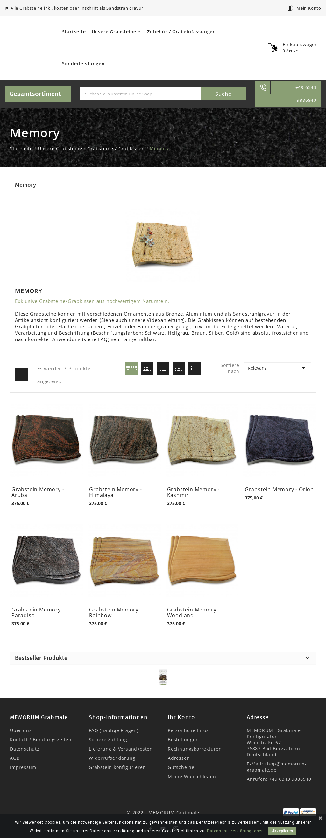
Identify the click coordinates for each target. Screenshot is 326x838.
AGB (14, 758)
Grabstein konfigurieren (117, 767)
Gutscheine (181, 767)
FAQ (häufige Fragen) (113, 730)
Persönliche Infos (188, 730)
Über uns (21, 730)
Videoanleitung (165, 320)
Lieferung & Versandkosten (121, 749)
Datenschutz (24, 749)
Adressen (179, 758)
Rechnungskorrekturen (195, 749)
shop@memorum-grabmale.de (277, 767)
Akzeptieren (282, 831)
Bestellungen (183, 740)
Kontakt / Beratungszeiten (41, 740)
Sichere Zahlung (108, 740)
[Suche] (140, 93)
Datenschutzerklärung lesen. (236, 831)
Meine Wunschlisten (192, 776)
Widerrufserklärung (112, 758)
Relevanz (278, 368)
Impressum (23, 767)
